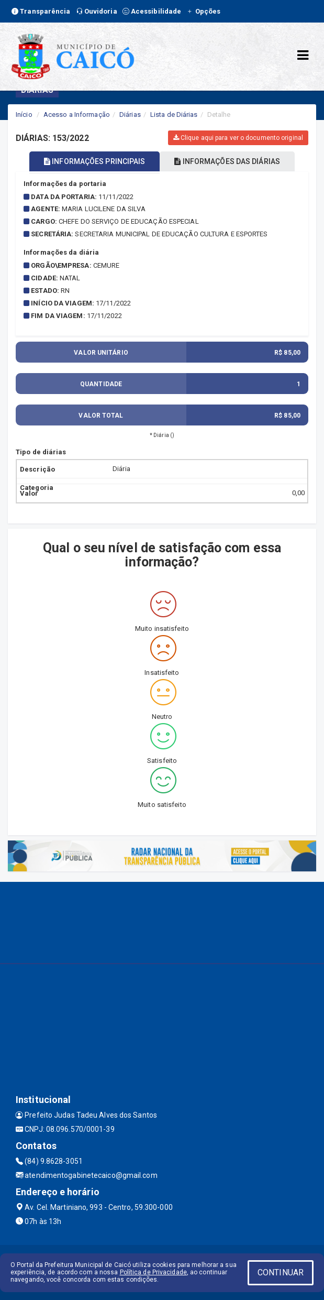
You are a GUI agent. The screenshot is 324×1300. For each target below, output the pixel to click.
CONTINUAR (281, 1272)
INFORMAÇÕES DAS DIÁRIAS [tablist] (227, 161)
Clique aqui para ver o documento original (238, 137)
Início (24, 114)
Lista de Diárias (174, 114)
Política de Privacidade (153, 1272)
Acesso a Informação (76, 114)
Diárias (130, 114)
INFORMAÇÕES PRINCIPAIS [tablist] (94, 161)
